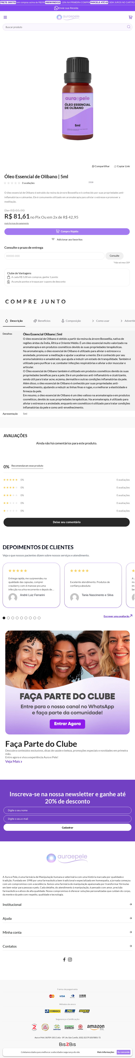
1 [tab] (4, 618)
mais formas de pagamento (16, 223)
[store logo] (68, 17)
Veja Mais (12, 761)
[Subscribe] (67, 827)
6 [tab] (26, 618)
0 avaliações (28, 183)
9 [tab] (39, 618)
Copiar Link (123, 166)
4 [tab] (17, 618)
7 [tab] (30, 618)
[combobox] (67, 27)
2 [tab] (8, 618)
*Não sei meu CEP (122, 262)
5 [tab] (21, 618)
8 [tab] (34, 618)
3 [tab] (12, 618)
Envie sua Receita (66, 8)
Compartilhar (102, 166)
